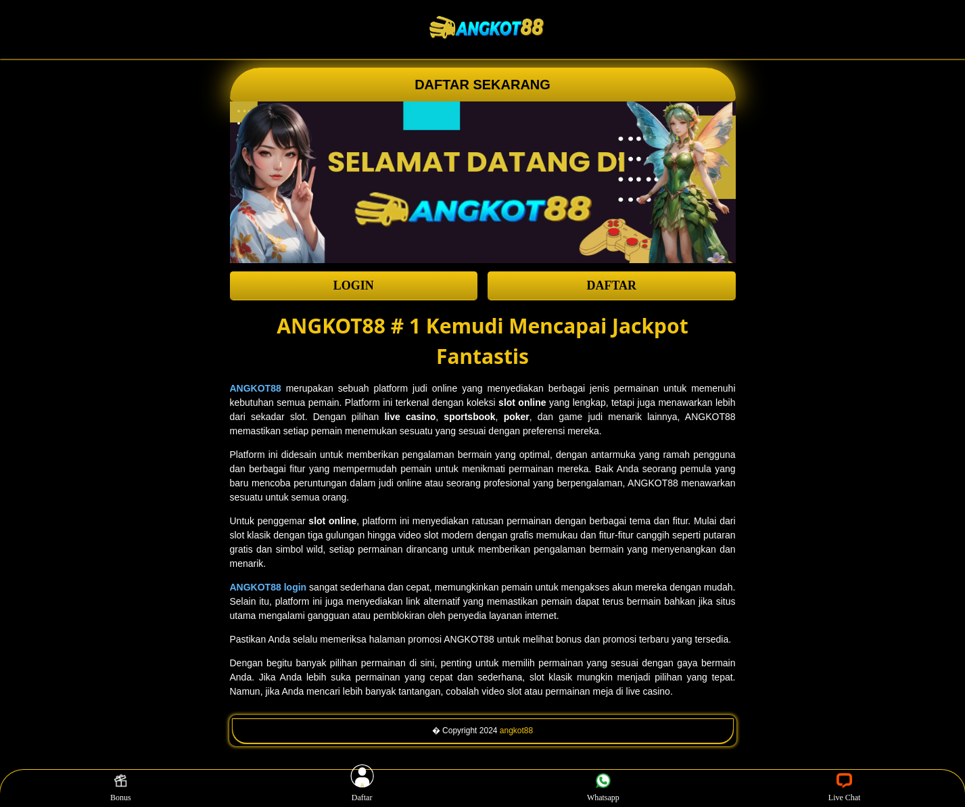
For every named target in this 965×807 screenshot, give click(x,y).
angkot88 (516, 730)
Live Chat (844, 788)
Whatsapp (603, 788)
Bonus (120, 788)
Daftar (361, 788)
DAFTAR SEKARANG (482, 84)
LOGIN (353, 285)
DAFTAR (611, 285)
